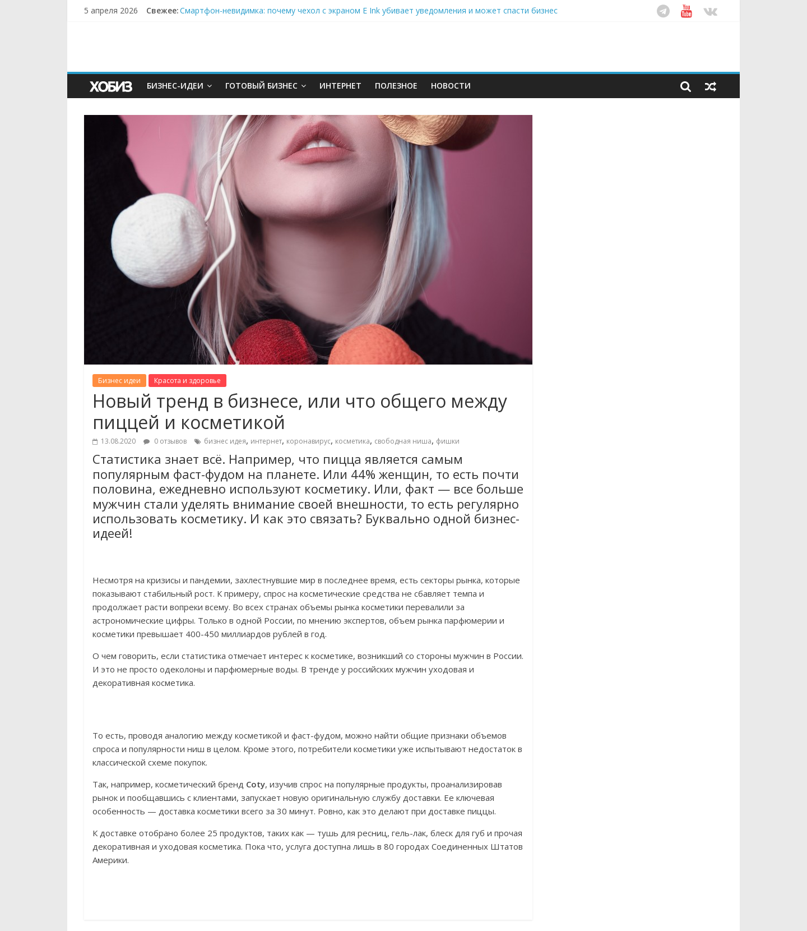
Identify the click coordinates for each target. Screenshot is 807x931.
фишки (448, 441)
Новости (451, 85)
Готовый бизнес (261, 85)
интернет (266, 441)
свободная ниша (403, 441)
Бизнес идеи (119, 380)
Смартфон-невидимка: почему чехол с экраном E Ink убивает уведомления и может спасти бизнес (369, 10)
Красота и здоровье (187, 380)
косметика (352, 441)
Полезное (396, 85)
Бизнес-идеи (175, 85)
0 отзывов (165, 441)
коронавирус (308, 441)
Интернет (340, 85)
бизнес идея (225, 441)
